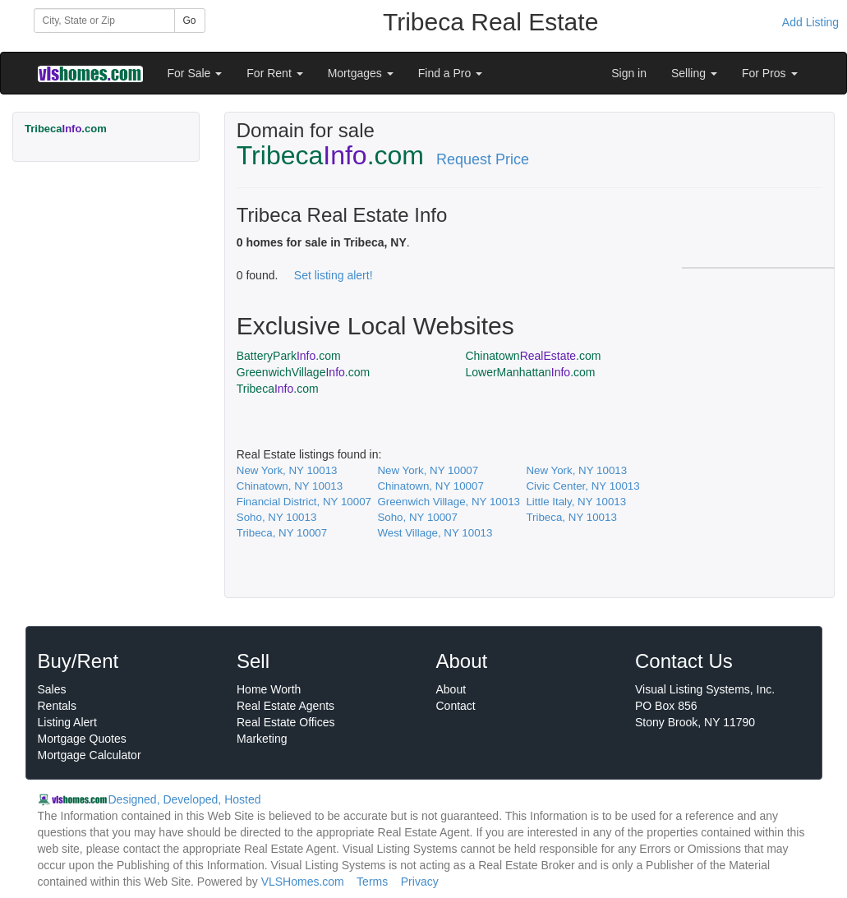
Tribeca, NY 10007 (282, 533)
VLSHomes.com (302, 881)
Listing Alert (67, 722)
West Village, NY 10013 (434, 533)
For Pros (770, 73)
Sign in (629, 73)
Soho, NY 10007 (417, 517)
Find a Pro (450, 73)
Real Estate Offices (286, 722)
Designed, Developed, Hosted (184, 799)
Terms (372, 881)
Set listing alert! (333, 275)
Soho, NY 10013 (277, 517)
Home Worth (269, 689)
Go (189, 20)
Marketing (262, 738)
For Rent (274, 73)
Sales (52, 689)
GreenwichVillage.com (303, 372)
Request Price (482, 159)
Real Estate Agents (285, 705)
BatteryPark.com (289, 355)
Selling (694, 73)
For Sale (195, 73)
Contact (456, 705)
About (451, 689)
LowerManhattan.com (530, 372)
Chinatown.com (533, 355)
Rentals (57, 705)
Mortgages (361, 73)
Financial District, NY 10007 (304, 501)
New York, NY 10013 (287, 470)
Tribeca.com (278, 388)
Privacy (420, 881)
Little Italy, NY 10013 (576, 501)
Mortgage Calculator (89, 755)
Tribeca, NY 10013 (571, 517)
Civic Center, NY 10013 (582, 486)
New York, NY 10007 (427, 470)
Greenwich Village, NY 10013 (448, 501)
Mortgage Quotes (82, 738)
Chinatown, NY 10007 (430, 486)
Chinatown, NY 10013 (290, 486)
